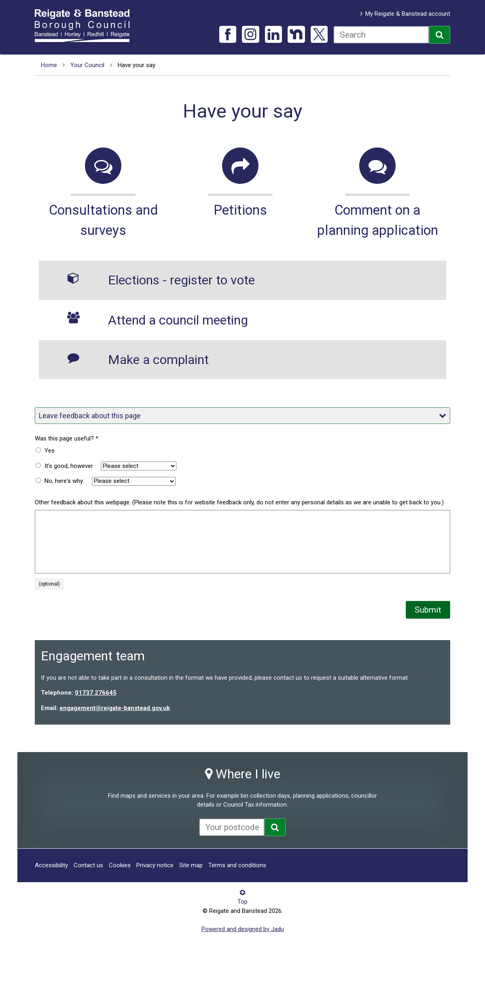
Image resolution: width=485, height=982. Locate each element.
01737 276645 (95, 692)
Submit (428, 610)
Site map (191, 865)
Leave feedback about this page (243, 415)
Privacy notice (155, 865)
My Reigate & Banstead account (407, 13)
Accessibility (51, 865)
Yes (49, 450)
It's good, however (68, 466)
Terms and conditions (237, 865)
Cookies (120, 865)
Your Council (87, 65)
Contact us (88, 865)
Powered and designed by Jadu (242, 929)
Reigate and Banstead (86, 25)
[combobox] (381, 34)
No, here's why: (64, 481)
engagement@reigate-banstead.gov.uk (114, 708)
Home (49, 65)
